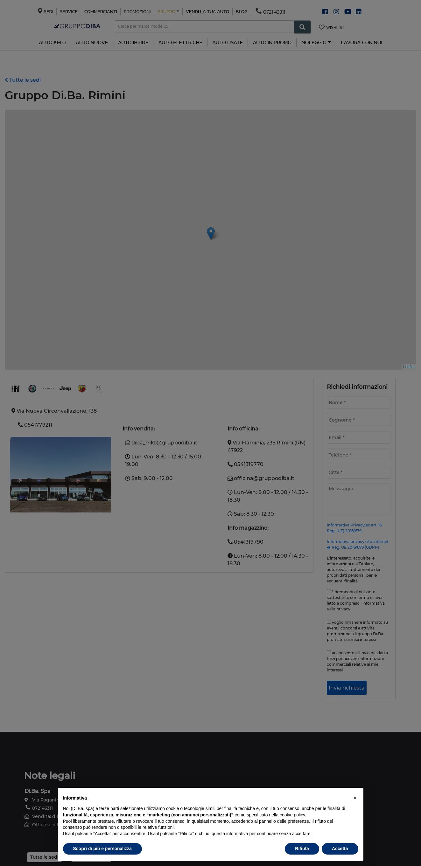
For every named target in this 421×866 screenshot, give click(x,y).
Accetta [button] (340, 848)
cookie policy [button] (292, 814)
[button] (355, 798)
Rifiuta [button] (302, 848)
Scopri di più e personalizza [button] (102, 848)
